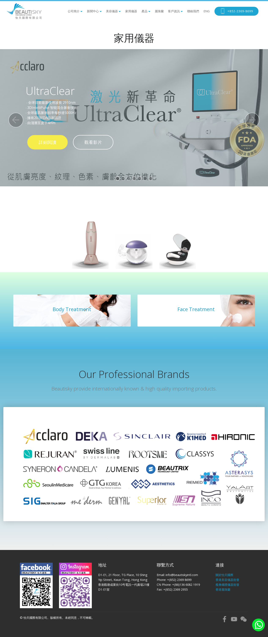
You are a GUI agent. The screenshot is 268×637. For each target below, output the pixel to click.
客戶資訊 (174, 11)
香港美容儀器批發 (227, 580)
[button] (15, 120)
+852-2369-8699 (236, 11)
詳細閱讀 (47, 142)
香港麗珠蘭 (223, 589)
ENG (206, 11)
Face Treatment (196, 309)
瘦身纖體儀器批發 (227, 585)
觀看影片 (93, 142)
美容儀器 (112, 11)
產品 (144, 11)
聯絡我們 (193, 11)
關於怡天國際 (224, 575)
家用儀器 (131, 11)
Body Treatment (72, 309)
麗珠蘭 (159, 11)
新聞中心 (93, 11)
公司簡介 (74, 11)
